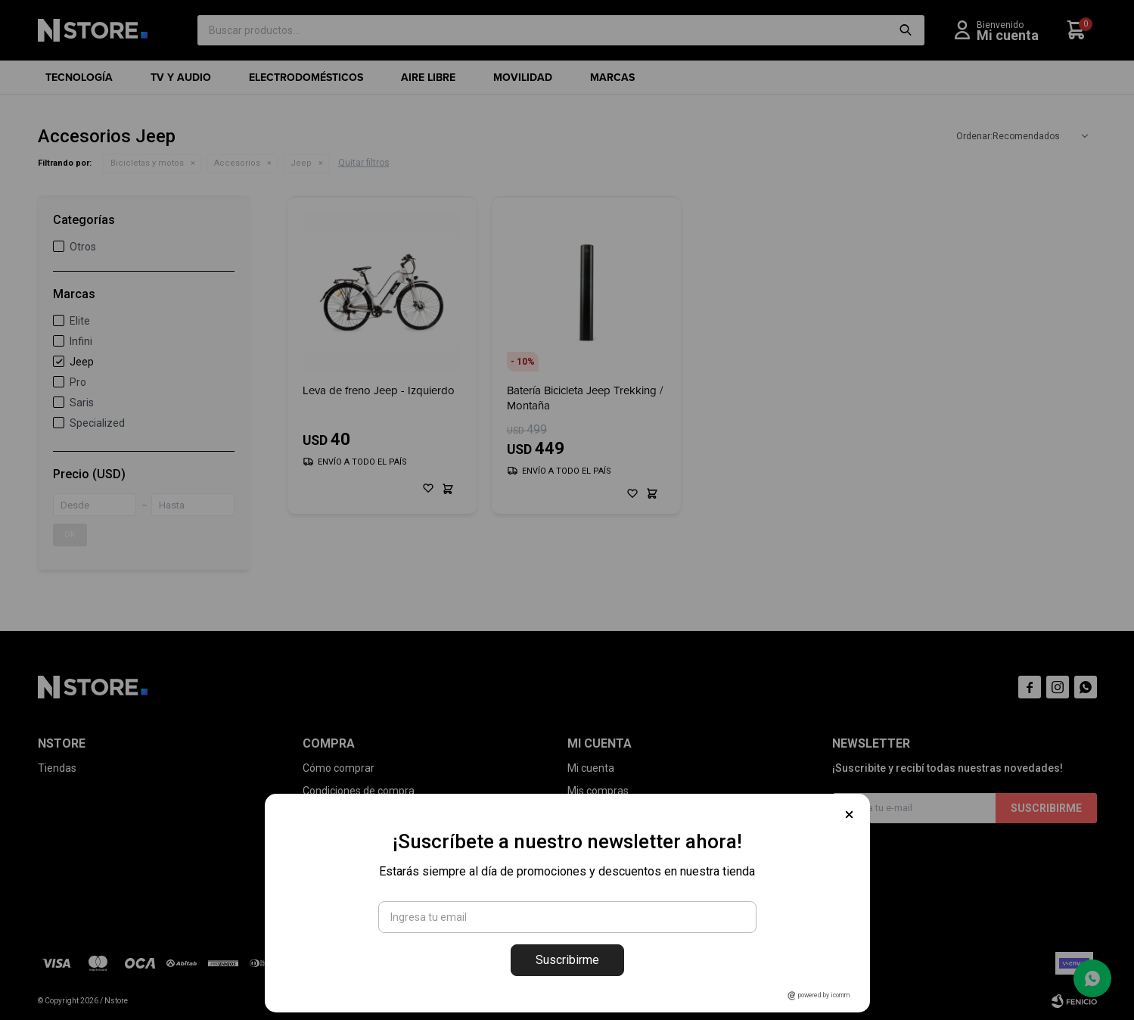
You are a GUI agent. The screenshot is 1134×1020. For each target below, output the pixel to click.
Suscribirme (567, 960)
